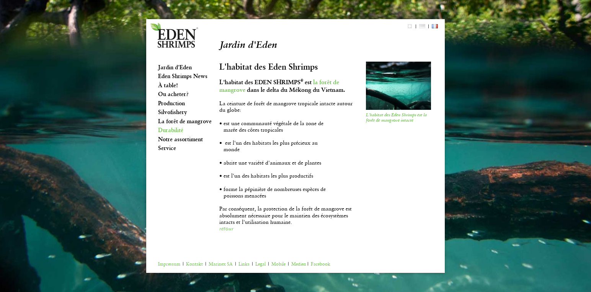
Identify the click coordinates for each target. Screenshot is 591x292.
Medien (298, 264)
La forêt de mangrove (185, 121)
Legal (260, 264)
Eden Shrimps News (182, 76)
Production (171, 103)
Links (244, 264)
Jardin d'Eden (175, 67)
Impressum (169, 264)
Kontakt (194, 264)
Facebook (320, 264)
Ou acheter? (173, 94)
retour (226, 228)
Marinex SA (221, 264)
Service (167, 148)
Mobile (278, 264)
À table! (168, 85)
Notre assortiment (180, 139)
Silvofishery (172, 112)
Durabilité (170, 130)
